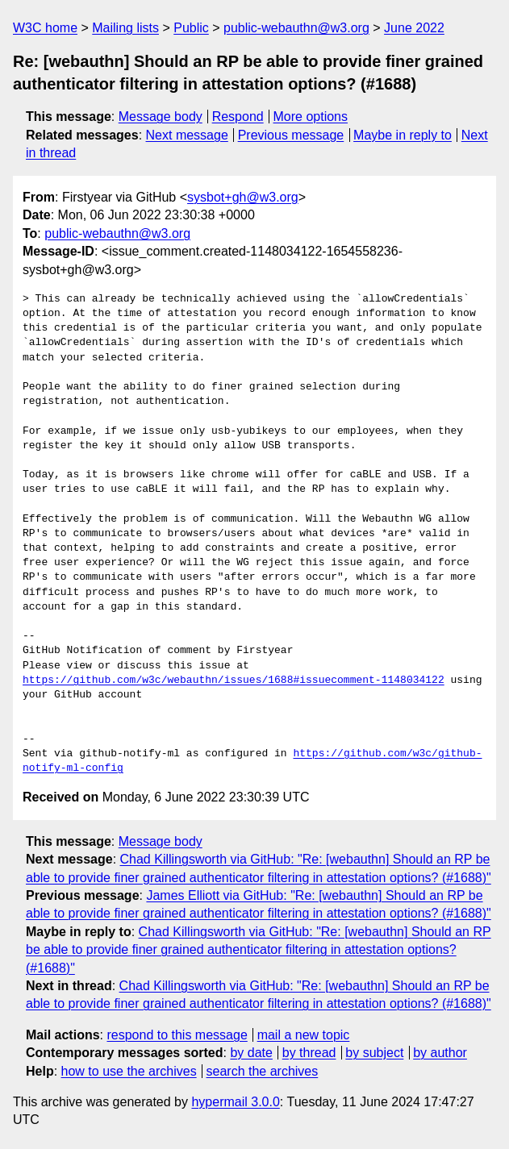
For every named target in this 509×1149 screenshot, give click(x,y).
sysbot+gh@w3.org (242, 197)
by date (251, 1052)
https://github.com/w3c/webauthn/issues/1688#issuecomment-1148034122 (233, 680)
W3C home (45, 28)
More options (310, 116)
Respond (238, 116)
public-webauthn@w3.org (296, 28)
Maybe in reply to (402, 135)
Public (191, 28)
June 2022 (414, 28)
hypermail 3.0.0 (235, 1102)
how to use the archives (129, 1071)
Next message (187, 135)
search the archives (263, 1071)
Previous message (291, 135)
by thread (309, 1052)
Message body (160, 116)
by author (440, 1052)
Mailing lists (125, 28)
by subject (374, 1052)
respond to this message (176, 1035)
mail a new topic (303, 1035)
